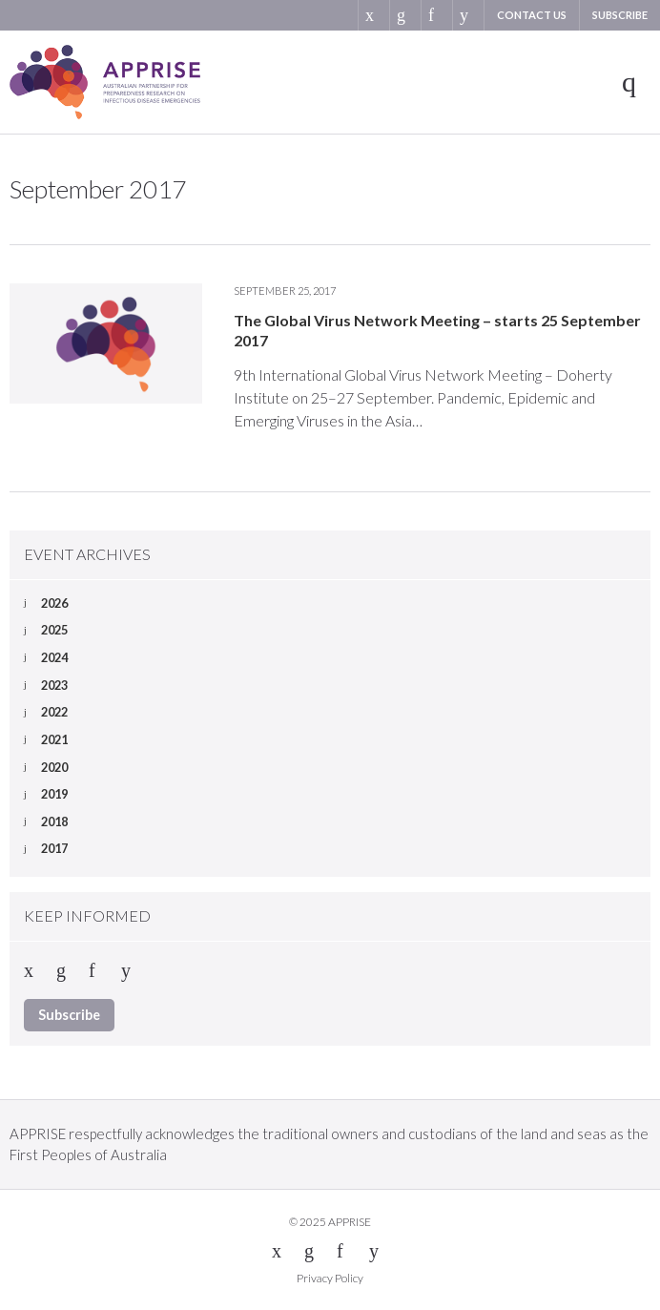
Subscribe (620, 15)
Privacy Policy (330, 1278)
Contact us (532, 15)
